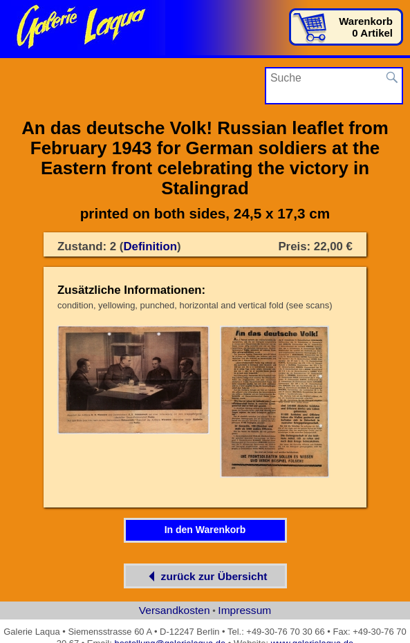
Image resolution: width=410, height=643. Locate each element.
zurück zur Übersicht (205, 576)
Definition (150, 246)
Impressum (244, 610)
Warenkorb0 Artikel (366, 27)
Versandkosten (174, 610)
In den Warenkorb (205, 529)
